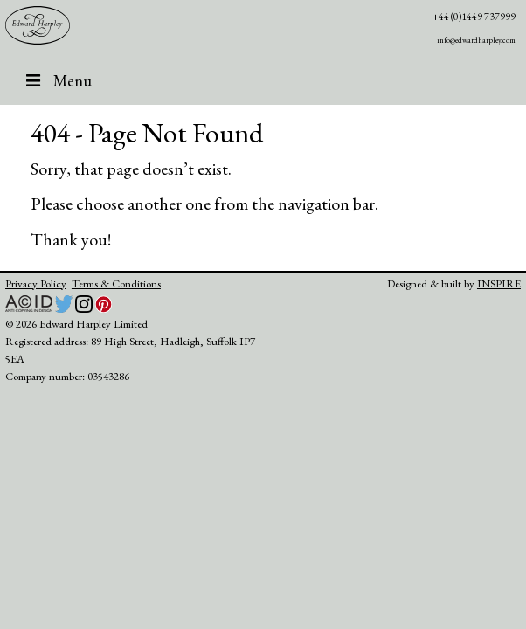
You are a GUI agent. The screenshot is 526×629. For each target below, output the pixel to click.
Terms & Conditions (116, 283)
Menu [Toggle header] (57, 80)
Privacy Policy (35, 283)
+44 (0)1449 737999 (474, 16)
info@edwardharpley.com (476, 40)
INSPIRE (499, 283)
